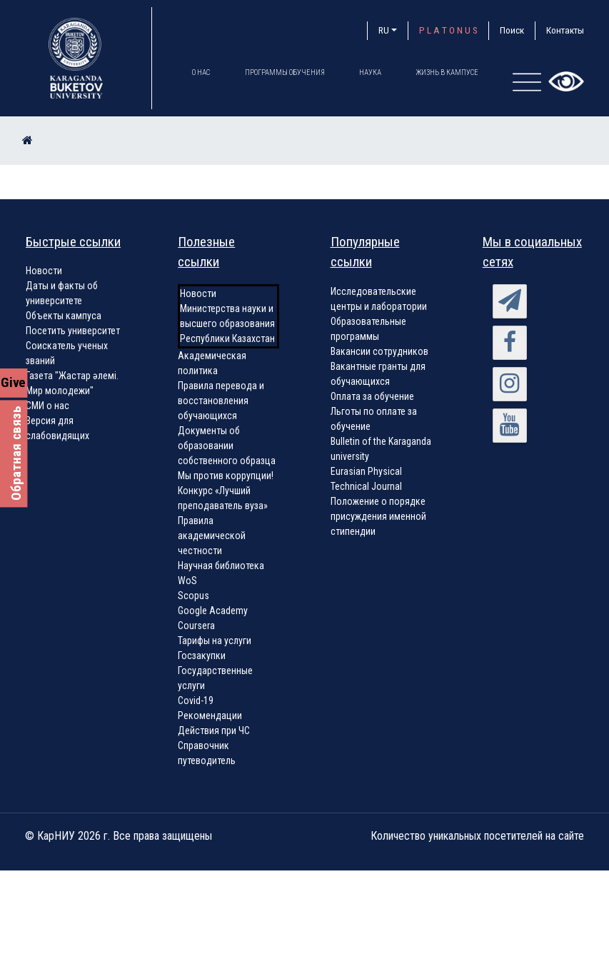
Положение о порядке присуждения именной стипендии (378, 516)
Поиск (512, 30)
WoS (187, 580)
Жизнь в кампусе (451, 72)
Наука (372, 72)
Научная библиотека (221, 565)
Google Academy (213, 610)
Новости (44, 270)
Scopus (193, 595)
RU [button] (383, 30)
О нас (201, 72)
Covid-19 (195, 700)
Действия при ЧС (214, 730)
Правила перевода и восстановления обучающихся (221, 400)
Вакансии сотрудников (379, 351)
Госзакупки (202, 655)
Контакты (565, 30)
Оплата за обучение (372, 396)
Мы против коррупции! (225, 475)
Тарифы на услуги (214, 640)
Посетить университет (73, 330)
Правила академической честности (212, 535)
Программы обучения (286, 72)
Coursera (196, 625)
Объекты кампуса (63, 315)
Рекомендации (210, 715)
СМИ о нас (47, 405)
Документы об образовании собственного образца (227, 445)
